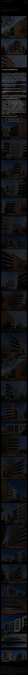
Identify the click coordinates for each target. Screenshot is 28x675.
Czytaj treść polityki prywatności (9, 116)
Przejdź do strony (14, 120)
